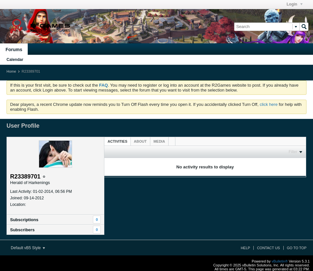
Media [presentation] (159, 141)
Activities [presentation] (117, 141)
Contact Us (268, 248)
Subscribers (22, 229)
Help (245, 248)
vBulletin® (280, 261)
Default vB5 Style (28, 248)
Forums (14, 49)
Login (295, 4)
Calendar (15, 59)
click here (268, 104)
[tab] (117, 141)
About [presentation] (140, 141)
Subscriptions (24, 219)
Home (11, 71)
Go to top (296, 248)
